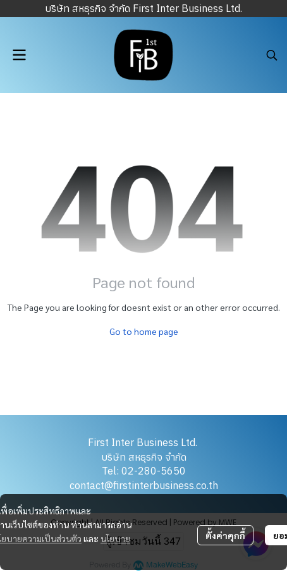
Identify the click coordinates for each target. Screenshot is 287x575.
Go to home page (143, 331)
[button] (272, 55)
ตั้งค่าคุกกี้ (225, 535)
